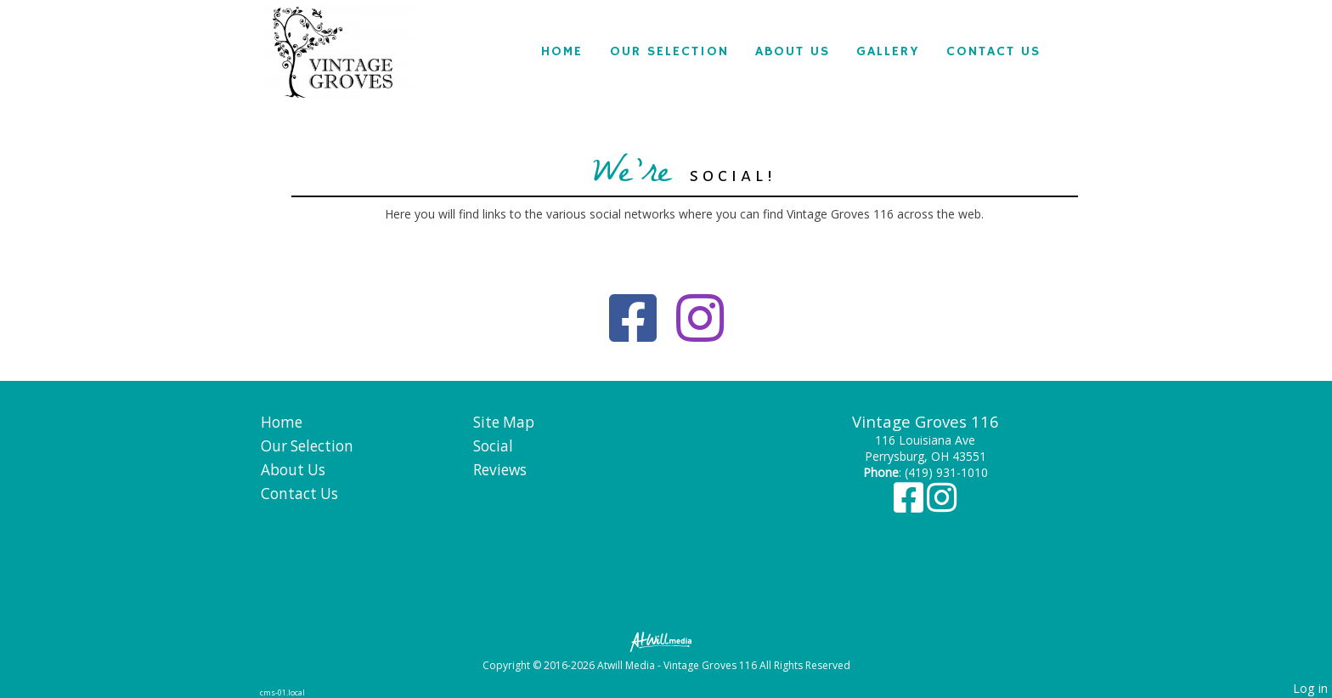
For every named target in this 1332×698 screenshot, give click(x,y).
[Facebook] (910, 505)
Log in (1310, 688)
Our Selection (669, 51)
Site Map (503, 422)
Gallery (887, 51)
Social (493, 446)
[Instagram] (942, 505)
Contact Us (993, 51)
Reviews (500, 470)
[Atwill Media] (666, 640)
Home (562, 51)
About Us (792, 51)
